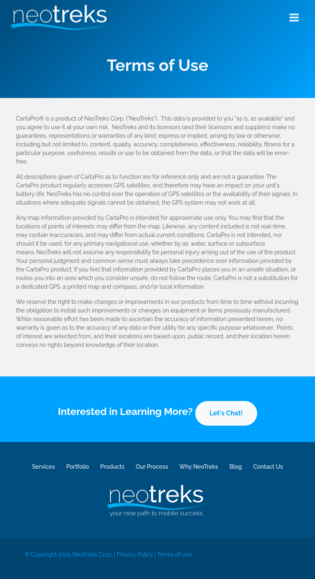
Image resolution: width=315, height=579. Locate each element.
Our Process (152, 466)
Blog (235, 466)
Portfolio (77, 466)
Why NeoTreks (198, 466)
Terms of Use (174, 554)
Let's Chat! (226, 413)
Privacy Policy (135, 554)
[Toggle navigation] (294, 16)
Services (43, 466)
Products (112, 466)
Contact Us (268, 466)
